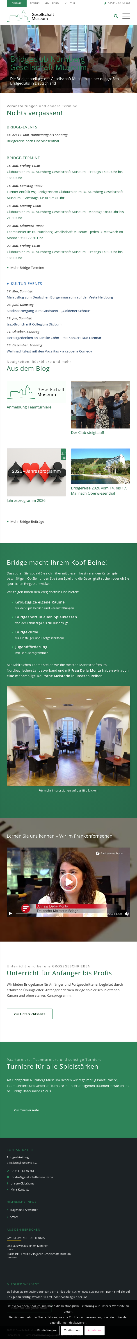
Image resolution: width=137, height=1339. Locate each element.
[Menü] (124, 16)
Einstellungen (46, 1330)
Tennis (35, 3)
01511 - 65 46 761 (119, 3)
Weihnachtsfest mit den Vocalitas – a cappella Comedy (49, 351)
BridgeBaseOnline (26, 1091)
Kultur (70, 3)
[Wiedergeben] (10, 913)
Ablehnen (94, 1330)
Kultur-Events (26, 283)
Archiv (14, 1217)
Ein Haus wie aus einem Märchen (27, 1246)
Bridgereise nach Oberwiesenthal (33, 141)
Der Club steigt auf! (87, 432)
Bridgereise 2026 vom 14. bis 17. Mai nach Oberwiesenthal (99, 490)
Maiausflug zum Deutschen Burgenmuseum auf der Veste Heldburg (60, 297)
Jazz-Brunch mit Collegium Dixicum (34, 324)
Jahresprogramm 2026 (26, 500)
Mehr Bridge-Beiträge (27, 521)
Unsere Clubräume (22, 1183)
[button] (68, 882)
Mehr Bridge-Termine (27, 267)
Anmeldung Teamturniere (29, 407)
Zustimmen (72, 1330)
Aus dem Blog (28, 368)
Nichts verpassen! (34, 112)
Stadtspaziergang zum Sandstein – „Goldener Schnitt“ (48, 310)
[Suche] (114, 16)
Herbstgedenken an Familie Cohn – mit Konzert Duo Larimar (54, 337)
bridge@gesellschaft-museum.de (32, 1177)
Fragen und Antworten (24, 1210)
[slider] (60, 913)
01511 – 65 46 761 (22, 1171)
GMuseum (52, 3)
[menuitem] (17, 3)
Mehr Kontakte (20, 1189)
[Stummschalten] (126, 913)
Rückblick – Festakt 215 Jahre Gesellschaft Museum (39, 1254)
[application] (68, 882)
